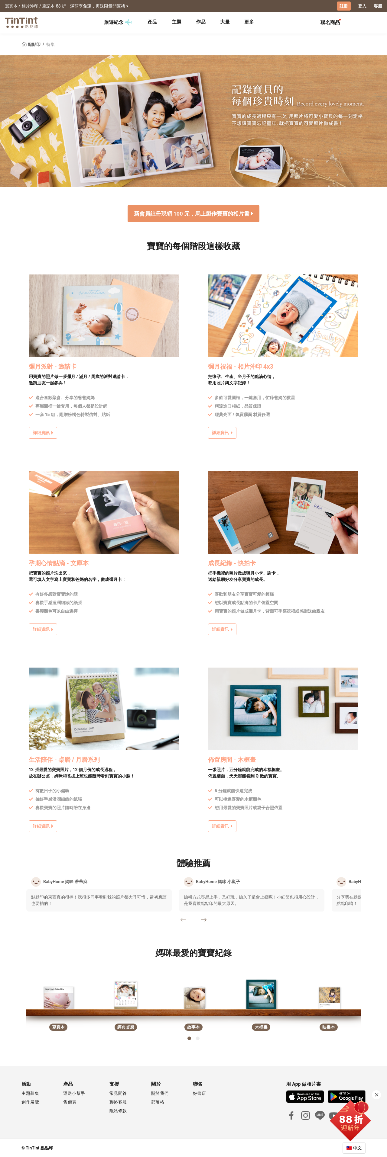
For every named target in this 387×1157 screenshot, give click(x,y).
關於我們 (160, 1093)
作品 (201, 22)
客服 (378, 6)
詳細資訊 (41, 432)
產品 (152, 22)
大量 (225, 22)
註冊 (344, 6)
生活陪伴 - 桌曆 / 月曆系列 (64, 759)
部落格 (157, 1101)
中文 (357, 1147)
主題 (176, 22)
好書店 (199, 1093)
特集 (50, 44)
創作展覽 (30, 1101)
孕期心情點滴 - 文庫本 (59, 563)
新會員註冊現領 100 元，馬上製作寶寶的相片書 (191, 213)
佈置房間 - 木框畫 (232, 759)
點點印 (31, 44)
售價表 (69, 1101)
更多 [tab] (249, 22)
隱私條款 (118, 1110)
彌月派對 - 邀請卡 (52, 366)
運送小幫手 (74, 1093)
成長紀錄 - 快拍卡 (232, 563)
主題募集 (30, 1093)
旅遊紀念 (118, 22)
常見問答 (118, 1093)
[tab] (152, 22)
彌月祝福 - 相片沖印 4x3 (240, 366)
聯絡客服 (118, 1101)
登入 (362, 6)
